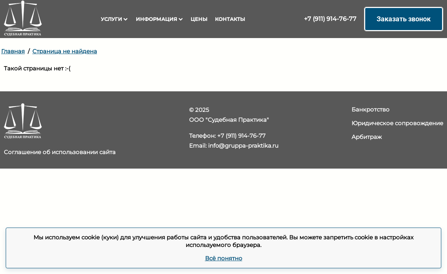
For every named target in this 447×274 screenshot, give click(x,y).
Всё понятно (223, 258)
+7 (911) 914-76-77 (330, 18)
